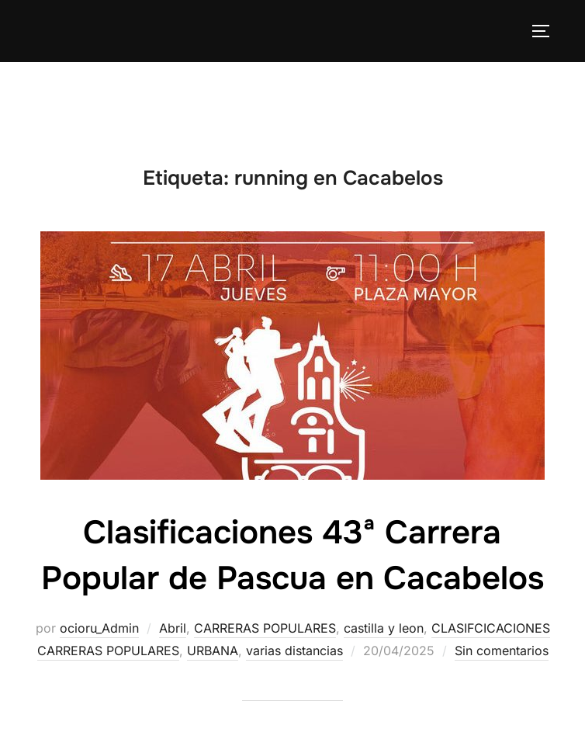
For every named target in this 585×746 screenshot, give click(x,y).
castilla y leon (384, 628)
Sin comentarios (502, 650)
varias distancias (294, 650)
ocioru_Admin (99, 628)
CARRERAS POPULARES (265, 628)
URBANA (212, 650)
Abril (172, 628)
